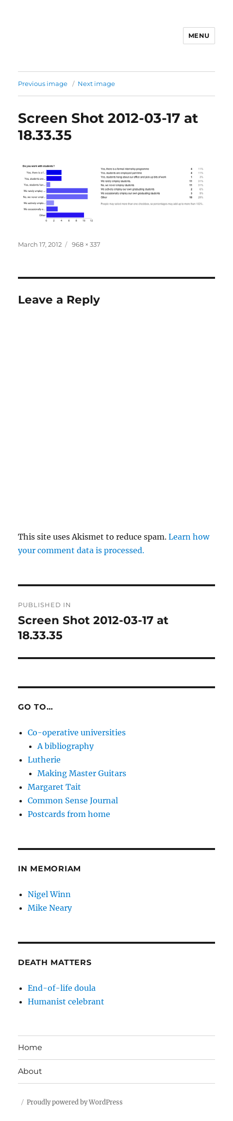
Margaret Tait (54, 787)
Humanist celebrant (66, 1001)
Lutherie (44, 759)
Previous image (42, 83)
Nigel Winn (49, 894)
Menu (199, 35)
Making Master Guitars (81, 773)
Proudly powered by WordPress (75, 1102)
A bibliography (65, 746)
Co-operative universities (77, 732)
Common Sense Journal (73, 800)
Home (30, 1047)
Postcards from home (69, 814)
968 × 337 (86, 244)
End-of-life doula (62, 988)
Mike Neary (50, 908)
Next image (96, 83)
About (30, 1071)
